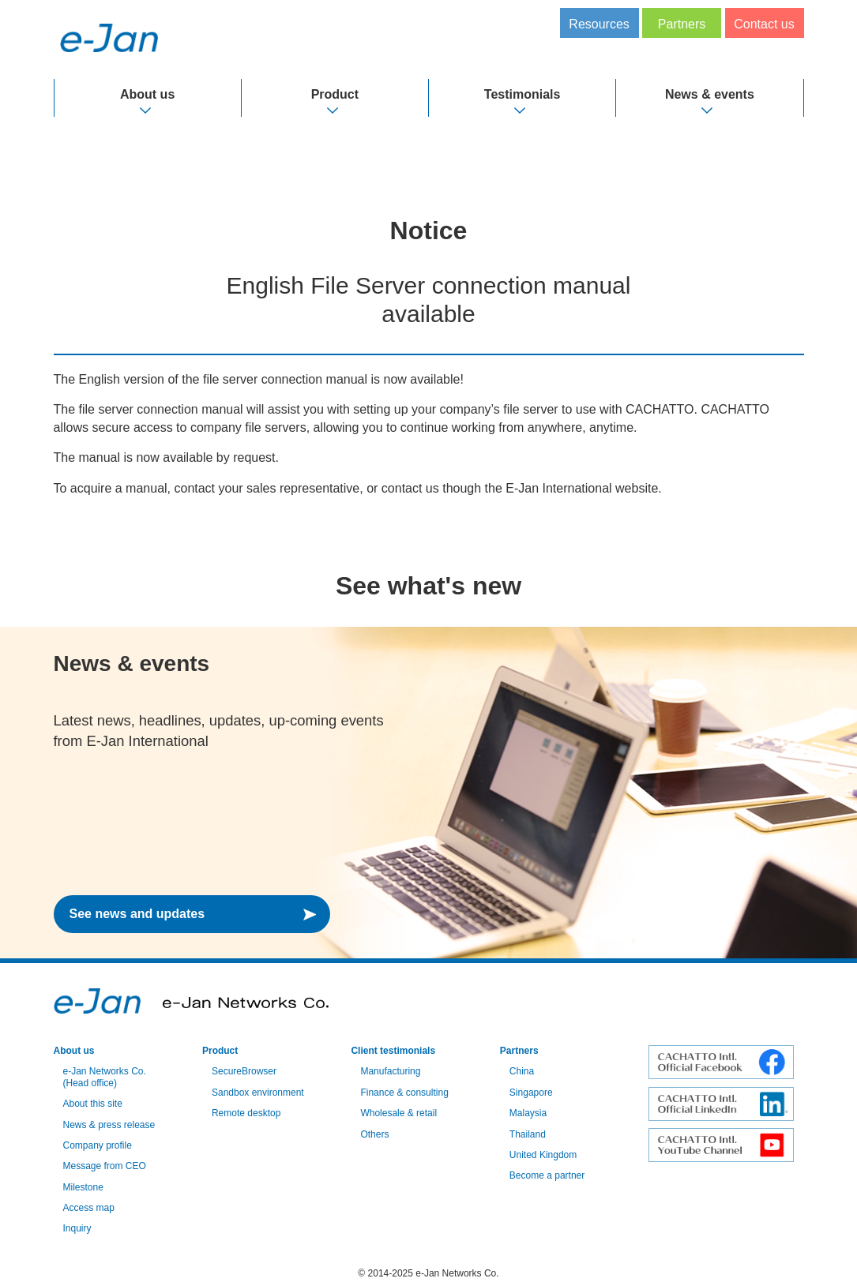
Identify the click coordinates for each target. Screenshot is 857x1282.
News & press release (109, 1124)
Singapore (531, 1092)
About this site (92, 1103)
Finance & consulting (404, 1092)
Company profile (97, 1145)
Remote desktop (246, 1113)
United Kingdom (543, 1154)
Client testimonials (393, 1050)
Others (374, 1134)
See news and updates (137, 913)
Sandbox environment (258, 1092)
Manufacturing (390, 1071)
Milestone (83, 1187)
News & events (709, 94)
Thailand (527, 1134)
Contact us (764, 24)
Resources (599, 24)
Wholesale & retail (398, 1113)
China (521, 1071)
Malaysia (528, 1113)
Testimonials (522, 94)
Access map (89, 1207)
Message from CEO (104, 1165)
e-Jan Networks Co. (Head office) (104, 1077)
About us (147, 94)
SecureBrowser (244, 1071)
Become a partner (546, 1175)
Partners (681, 24)
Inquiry (77, 1228)
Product (335, 94)
